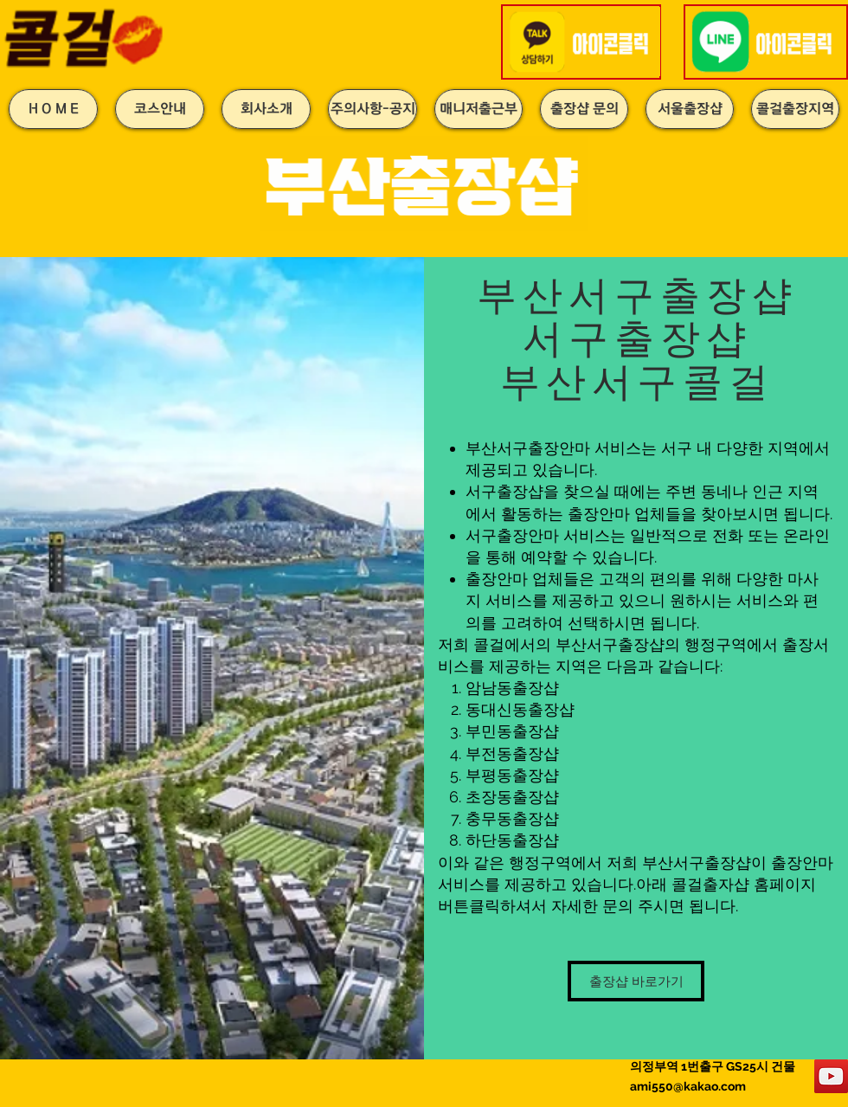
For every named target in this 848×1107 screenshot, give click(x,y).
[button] (583, 41)
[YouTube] (831, 1076)
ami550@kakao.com (688, 1086)
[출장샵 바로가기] (636, 981)
